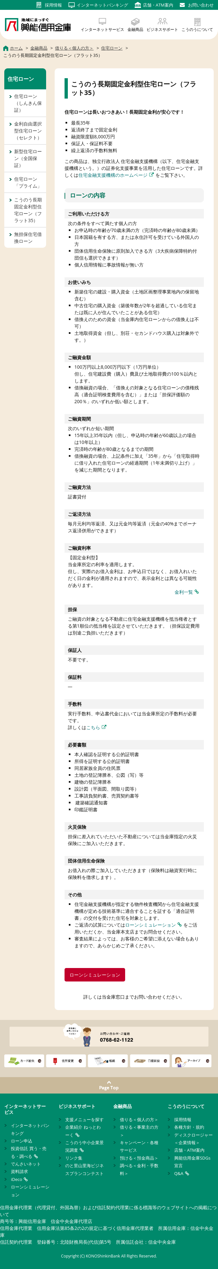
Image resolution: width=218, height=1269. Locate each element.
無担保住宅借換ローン (28, 237)
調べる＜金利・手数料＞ (139, 1169)
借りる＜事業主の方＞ (139, 1131)
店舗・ (158, 5)
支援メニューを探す (84, 1119)
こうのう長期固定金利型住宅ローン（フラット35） (28, 209)
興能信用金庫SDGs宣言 (192, 1161)
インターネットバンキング (30, 1129)
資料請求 (19, 1171)
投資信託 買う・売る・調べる (28, 1152)
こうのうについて (197, 29)
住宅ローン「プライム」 (28, 182)
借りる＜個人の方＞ (139, 1119)
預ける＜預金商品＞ (139, 1158)
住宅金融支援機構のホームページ (113, 175)
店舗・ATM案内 (189, 1150)
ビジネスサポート (162, 29)
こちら (93, 727)
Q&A (178, 1173)
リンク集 (73, 1158)
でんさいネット (26, 1164)
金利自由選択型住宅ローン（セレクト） (28, 131)
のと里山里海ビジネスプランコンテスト (84, 1169)
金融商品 (135, 29)
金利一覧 (184, 592)
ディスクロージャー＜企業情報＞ (193, 1138)
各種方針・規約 (189, 1127)
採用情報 (182, 1119)
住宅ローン (21, 78)
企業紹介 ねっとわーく (82, 1131)
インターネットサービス (102, 29)
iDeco (16, 1179)
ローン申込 (21, 1141)
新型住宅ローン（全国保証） (28, 158)
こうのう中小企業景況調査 (84, 1146)
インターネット (102, 5)
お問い (201, 5)
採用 (53, 5)
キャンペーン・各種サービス (139, 1146)
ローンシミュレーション (150, 925)
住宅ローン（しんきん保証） (28, 103)
